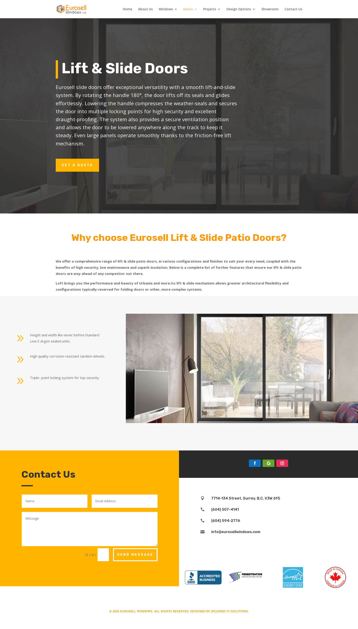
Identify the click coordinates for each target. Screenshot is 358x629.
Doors (188, 9)
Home (127, 9)
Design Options (238, 9)
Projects (209, 9)
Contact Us (293, 9)
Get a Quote (77, 165)
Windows (166, 9)
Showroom (270, 9)
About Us (145, 9)
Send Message (135, 555)
